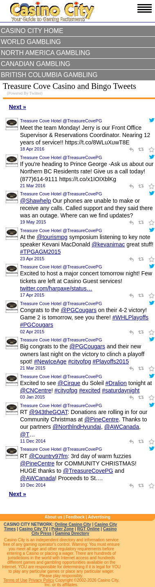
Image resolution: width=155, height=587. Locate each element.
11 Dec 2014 (32, 441)
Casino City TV (33, 529)
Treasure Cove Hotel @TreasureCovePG (61, 120)
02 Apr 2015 (32, 331)
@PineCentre (101, 419)
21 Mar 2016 (32, 185)
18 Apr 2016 (32, 148)
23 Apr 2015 (32, 258)
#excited (89, 390)
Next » (17, 107)
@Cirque (69, 383)
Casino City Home (32, 30)
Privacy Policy (41, 580)
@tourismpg (51, 237)
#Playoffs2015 (110, 361)
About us (53, 517)
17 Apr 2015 (32, 294)
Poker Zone (63, 529)
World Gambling (31, 41)
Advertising (99, 517)
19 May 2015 (33, 221)
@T (24, 434)
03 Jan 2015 (32, 396)
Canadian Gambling (35, 63)
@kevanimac (108, 244)
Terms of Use (15, 580)
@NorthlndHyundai (76, 426)
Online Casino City (73, 524)
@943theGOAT (48, 412)
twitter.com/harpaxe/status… (56, 288)
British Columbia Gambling (49, 74)
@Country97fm (48, 456)
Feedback (75, 517)
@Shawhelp (35, 200)
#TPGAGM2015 (40, 251)
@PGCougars (79, 310)
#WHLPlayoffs (130, 317)
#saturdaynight (120, 390)
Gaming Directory (72, 533)
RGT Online (88, 529)
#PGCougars (36, 324)
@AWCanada (121, 426)
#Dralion (116, 383)
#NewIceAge (50, 361)
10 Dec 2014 (32, 485)
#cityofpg (79, 361)
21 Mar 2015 (32, 367)
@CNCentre (35, 390)
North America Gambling (45, 52)
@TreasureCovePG (88, 470)
